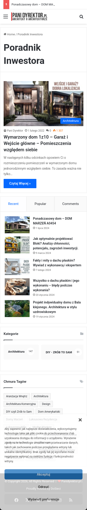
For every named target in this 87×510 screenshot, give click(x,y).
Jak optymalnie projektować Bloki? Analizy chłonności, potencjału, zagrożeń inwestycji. (55, 243)
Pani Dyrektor (15, 130)
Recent (13, 204)
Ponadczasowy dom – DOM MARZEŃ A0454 (41, 4)
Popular (40, 204)
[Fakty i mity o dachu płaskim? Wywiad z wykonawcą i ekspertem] (17, 266)
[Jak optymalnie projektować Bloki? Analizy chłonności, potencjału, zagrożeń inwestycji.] (17, 244)
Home (9, 34)
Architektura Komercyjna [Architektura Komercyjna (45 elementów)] (21, 404)
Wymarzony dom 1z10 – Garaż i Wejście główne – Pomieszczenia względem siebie (37, 143)
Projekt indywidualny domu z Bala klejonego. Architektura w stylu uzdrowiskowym (57, 307)
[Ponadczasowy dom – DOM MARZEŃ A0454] (17, 224)
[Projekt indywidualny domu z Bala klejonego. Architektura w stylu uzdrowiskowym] (17, 308)
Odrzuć (43, 487)
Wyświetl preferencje (43, 499)
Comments (70, 204)
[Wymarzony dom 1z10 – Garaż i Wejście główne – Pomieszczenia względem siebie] (43, 103)
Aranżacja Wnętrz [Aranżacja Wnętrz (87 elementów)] (16, 396)
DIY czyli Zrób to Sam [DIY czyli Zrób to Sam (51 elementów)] (19, 411)
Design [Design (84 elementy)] (46, 404)
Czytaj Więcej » (20, 183)
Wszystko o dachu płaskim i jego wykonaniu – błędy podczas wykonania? (56, 285)
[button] (80, 420)
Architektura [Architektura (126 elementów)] (41, 396)
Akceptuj (43, 474)
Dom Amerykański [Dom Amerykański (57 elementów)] (49, 411)
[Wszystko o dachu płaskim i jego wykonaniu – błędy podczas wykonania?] (17, 286)
